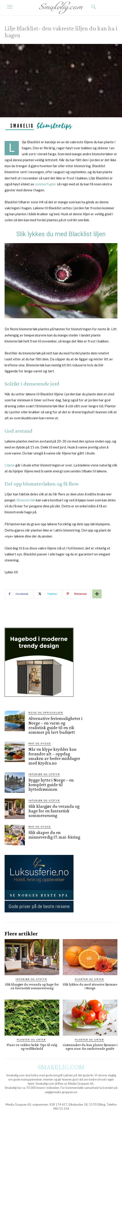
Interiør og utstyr (44, 774)
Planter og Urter (89, 979)
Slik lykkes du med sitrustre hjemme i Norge (90, 986)
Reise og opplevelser (45, 712)
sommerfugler (45, 184)
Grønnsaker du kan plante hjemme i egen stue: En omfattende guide (90, 1046)
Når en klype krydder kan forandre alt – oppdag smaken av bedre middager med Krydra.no (54, 756)
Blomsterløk (26, 500)
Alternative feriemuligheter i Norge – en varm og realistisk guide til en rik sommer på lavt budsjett (55, 725)
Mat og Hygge (39, 743)
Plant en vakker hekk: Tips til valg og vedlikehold (32, 1046)
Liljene (10, 465)
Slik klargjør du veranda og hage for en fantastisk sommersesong (53, 811)
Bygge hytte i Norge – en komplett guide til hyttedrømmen (51, 784)
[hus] (39, 700)
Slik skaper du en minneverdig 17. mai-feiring (54, 835)
